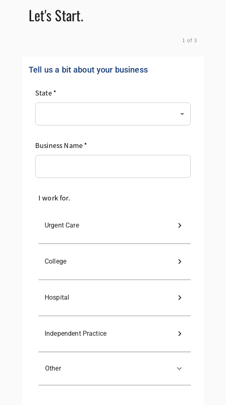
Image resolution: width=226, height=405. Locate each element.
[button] (114, 368)
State (45, 92)
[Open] (182, 114)
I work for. (54, 197)
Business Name (61, 145)
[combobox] (113, 112)
